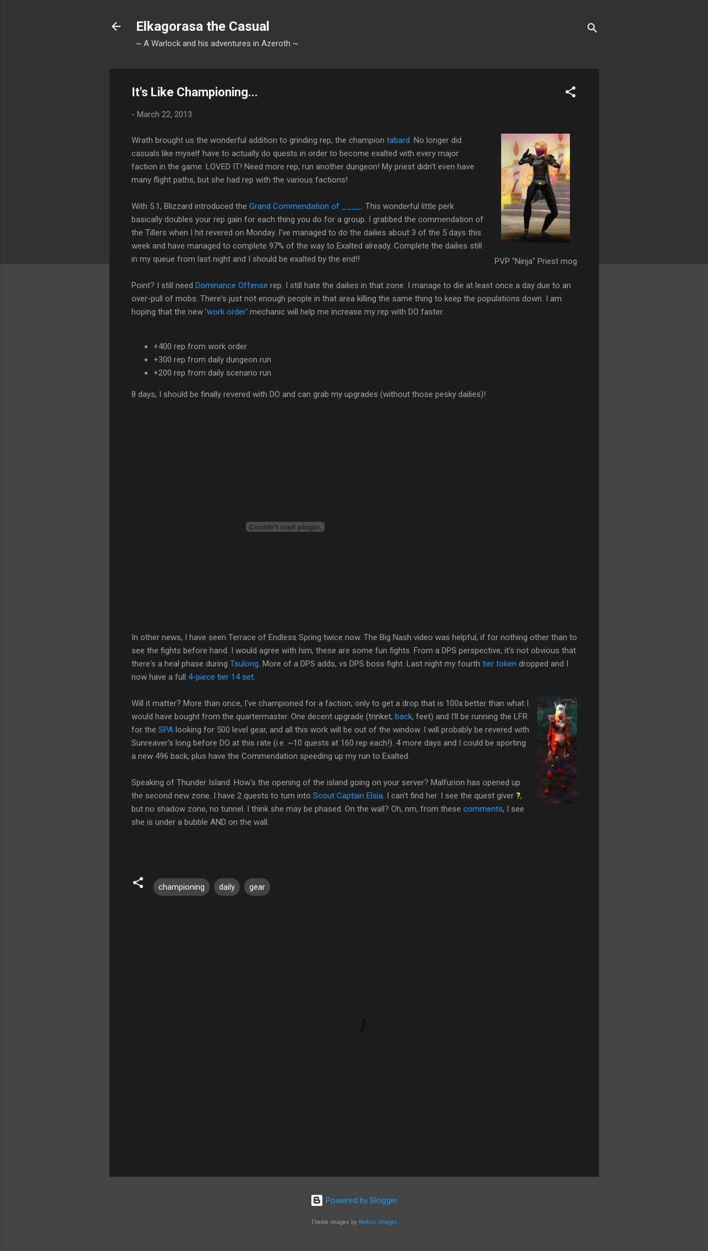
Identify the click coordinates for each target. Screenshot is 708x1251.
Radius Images (378, 1222)
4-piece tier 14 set (221, 677)
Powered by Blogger (354, 1200)
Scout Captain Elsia (348, 796)
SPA (165, 730)
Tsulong (244, 664)
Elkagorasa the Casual (203, 26)
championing (181, 887)
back (403, 716)
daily (227, 887)
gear (257, 887)
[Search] (592, 30)
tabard (398, 140)
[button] (570, 93)
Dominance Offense (231, 285)
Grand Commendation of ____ (305, 206)
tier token (499, 664)
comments (483, 809)
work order (226, 312)
